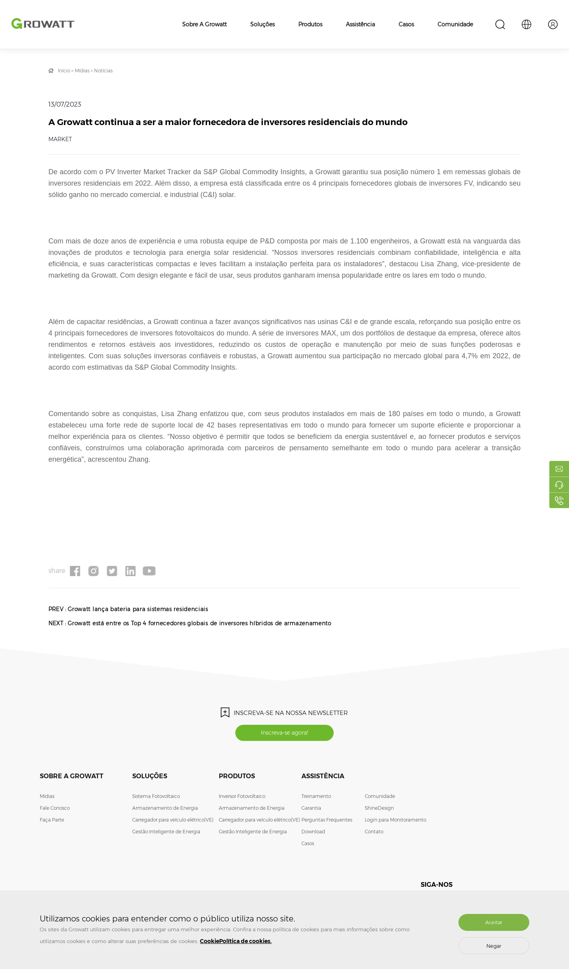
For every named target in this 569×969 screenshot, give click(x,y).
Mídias (82, 71)
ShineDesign (379, 810)
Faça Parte (52, 822)
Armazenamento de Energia (165, 810)
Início (64, 71)
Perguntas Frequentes (326, 822)
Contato (374, 833)
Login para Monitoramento (395, 822)
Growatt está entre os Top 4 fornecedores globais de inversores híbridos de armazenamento (203, 623)
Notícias (103, 71)
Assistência (360, 24)
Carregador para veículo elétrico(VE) (173, 822)
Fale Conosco (55, 810)
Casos (406, 24)
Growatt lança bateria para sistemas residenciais (140, 609)
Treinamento (316, 798)
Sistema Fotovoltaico (156, 798)
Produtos (310, 24)
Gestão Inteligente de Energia (166, 833)
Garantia (311, 810)
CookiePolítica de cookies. (236, 941)
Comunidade (455, 24)
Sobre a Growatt (204, 24)
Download (313, 833)
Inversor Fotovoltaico (242, 798)
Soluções (262, 24)
